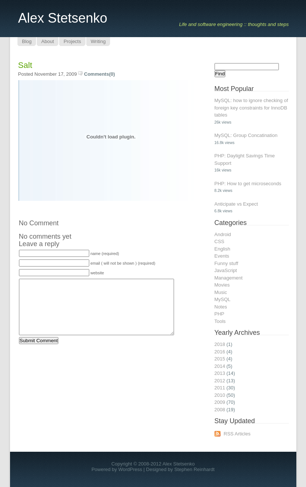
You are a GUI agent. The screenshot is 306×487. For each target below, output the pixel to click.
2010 (220, 395)
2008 (220, 409)
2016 (220, 351)
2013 (220, 373)
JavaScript (226, 270)
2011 (220, 387)
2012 (220, 380)
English (223, 249)
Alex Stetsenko (62, 18)
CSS (220, 241)
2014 (220, 366)
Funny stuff (226, 263)
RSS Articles (237, 434)
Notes (221, 307)
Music (221, 292)
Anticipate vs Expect (236, 204)
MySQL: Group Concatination (246, 135)
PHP (220, 314)
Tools (220, 321)
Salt (25, 65)
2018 (220, 344)
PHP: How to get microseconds (248, 183)
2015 (220, 359)
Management (229, 278)
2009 (220, 402)
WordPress (130, 469)
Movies (222, 285)
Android (223, 234)
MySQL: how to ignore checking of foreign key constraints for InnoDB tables (251, 108)
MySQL (223, 299)
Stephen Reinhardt (194, 469)
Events (222, 256)
